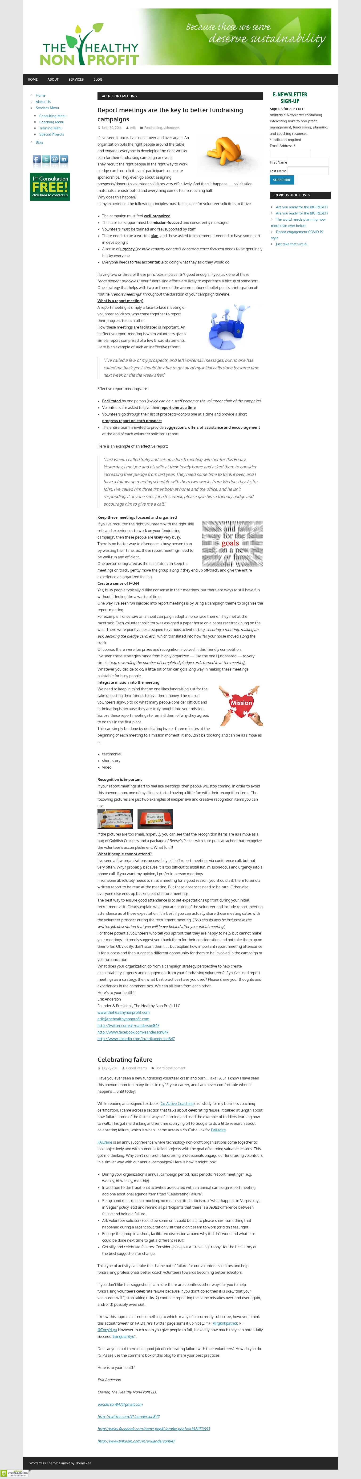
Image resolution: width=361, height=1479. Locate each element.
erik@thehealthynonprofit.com (123, 1019)
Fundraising (153, 128)
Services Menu (47, 108)
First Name (279, 162)
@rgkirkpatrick (225, 1323)
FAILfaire (218, 1130)
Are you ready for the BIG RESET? (302, 207)
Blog (97, 79)
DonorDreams (136, 1068)
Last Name (279, 171)
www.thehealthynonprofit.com (123, 1012)
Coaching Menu (51, 122)
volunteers (172, 128)
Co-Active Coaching (177, 1103)
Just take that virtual (291, 244)
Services (76, 79)
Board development (170, 1068)
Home (33, 79)
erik (133, 128)
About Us (43, 101)
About (53, 79)
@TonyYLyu (107, 1329)
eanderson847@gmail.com (119, 1404)
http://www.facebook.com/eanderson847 (132, 1032)
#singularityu (123, 1336)
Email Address (282, 146)
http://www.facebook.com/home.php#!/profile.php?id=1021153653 (153, 1428)
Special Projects (51, 134)
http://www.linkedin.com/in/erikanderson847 (136, 1038)
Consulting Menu (52, 116)
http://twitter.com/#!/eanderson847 (128, 1025)
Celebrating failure (126, 1059)
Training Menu (50, 128)
